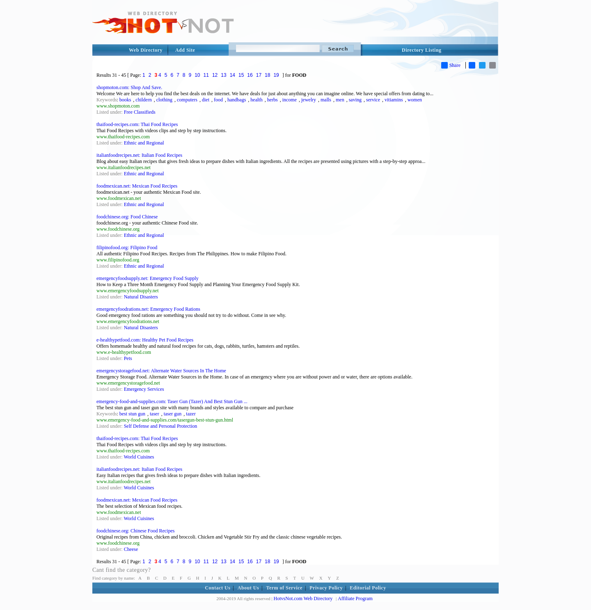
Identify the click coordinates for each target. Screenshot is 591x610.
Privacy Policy (326, 588)
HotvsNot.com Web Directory (303, 598)
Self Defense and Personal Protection (160, 426)
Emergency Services (144, 389)
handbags (236, 100)
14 (232, 75)
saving (355, 100)
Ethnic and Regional (144, 143)
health (256, 100)
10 (197, 75)
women (415, 100)
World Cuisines (139, 457)
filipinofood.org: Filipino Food (126, 247)
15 (241, 75)
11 (206, 75)
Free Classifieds (140, 112)
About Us (248, 588)
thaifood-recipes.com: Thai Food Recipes (137, 124)
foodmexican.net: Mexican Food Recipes (136, 186)
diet (205, 100)
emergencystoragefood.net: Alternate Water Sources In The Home (161, 371)
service (373, 100)
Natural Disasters (141, 297)
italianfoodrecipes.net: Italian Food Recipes (139, 155)
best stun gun (132, 414)
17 (258, 75)
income (289, 100)
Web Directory (146, 50)
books (125, 100)
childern (143, 100)
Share (450, 65)
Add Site (185, 50)
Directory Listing (422, 50)
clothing (164, 100)
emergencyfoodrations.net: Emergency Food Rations (148, 309)
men (340, 100)
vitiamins (394, 100)
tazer (190, 414)
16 (249, 75)
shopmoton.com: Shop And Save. (129, 87)
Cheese (131, 549)
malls (326, 100)
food (218, 100)
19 (276, 75)
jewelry (308, 100)
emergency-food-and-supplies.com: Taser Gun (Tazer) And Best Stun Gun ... (171, 401)
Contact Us (217, 588)
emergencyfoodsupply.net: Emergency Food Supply (147, 278)
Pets (128, 358)
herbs (272, 100)
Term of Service (284, 588)
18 (267, 75)
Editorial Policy (368, 588)
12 (215, 75)
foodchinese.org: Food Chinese (127, 217)
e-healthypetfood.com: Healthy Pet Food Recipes (144, 340)
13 (223, 75)
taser (154, 414)
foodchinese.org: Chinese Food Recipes (135, 531)
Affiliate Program (355, 598)
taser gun (173, 414)
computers (187, 100)
